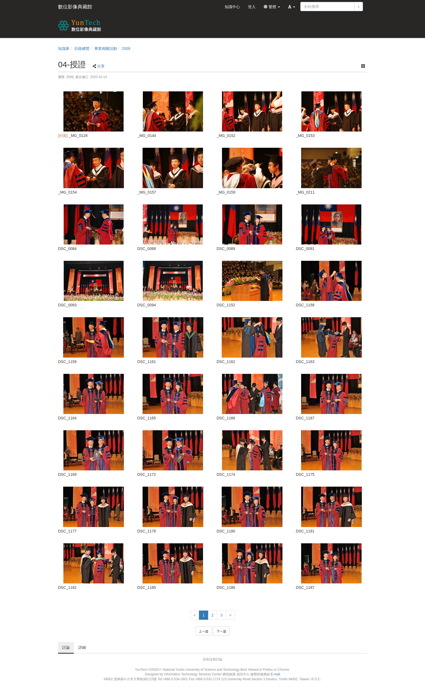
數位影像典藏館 (75, 6)
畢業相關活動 (105, 48)
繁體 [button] (272, 7)
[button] (291, 7)
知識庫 (63, 48)
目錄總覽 (81, 48)
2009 (126, 48)
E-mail (275, 674)
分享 (101, 66)
